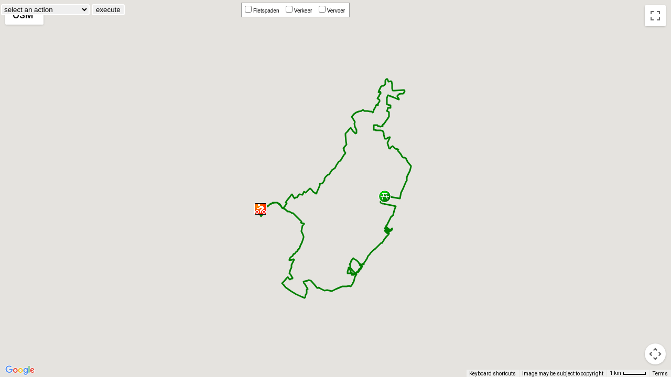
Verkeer (300, 11)
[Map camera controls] (655, 316)
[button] (260, 209)
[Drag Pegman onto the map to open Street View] (655, 353)
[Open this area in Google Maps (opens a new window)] (20, 370)
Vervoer (333, 11)
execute (181, 10)
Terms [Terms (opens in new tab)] (660, 373)
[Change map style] (24, 15)
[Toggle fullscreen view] (655, 15)
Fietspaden (263, 11)
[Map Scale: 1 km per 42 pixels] (628, 373)
